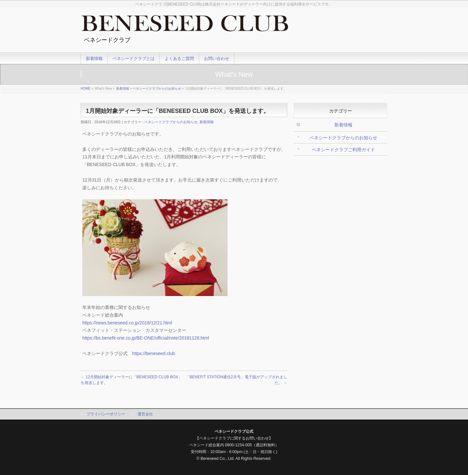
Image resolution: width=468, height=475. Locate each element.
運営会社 (145, 414)
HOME (85, 88)
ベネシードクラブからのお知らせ (157, 88)
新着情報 (122, 88)
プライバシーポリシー (105, 414)
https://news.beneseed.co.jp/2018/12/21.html (127, 322)
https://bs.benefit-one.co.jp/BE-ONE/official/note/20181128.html (145, 338)
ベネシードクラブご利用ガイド (343, 149)
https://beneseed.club (153, 353)
